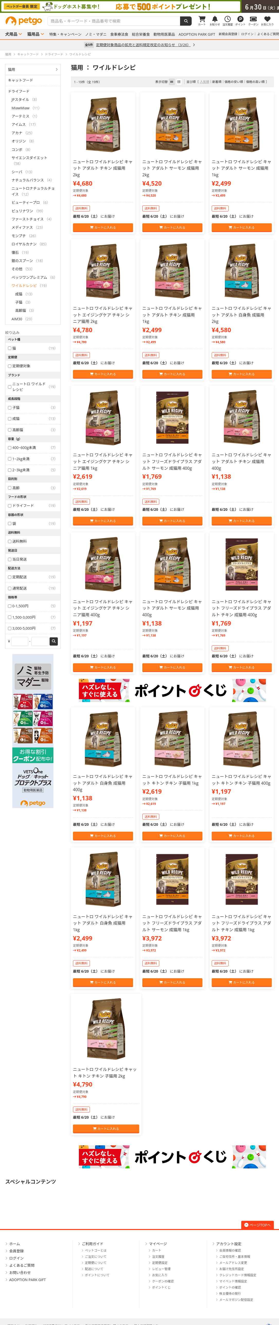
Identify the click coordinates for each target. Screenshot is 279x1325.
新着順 (216, 82)
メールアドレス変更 (233, 1263)
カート (156, 1250)
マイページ (158, 1243)
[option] (139, 6)
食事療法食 (119, 34)
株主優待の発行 (230, 1293)
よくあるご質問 (268, 34)
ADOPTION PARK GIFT (197, 34)
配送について (94, 1269)
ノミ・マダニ (96, 34)
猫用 (11, 69)
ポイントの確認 (230, 1287)
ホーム (14, 1243)
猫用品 (33, 34)
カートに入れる (103, 227)
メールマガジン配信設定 (236, 1300)
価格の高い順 (255, 82)
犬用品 (11, 34)
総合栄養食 (141, 34)
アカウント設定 (228, 1243)
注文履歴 (158, 1256)
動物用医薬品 (164, 34)
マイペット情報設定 (233, 1281)
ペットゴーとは (96, 1250)
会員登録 (16, 1251)
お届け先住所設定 (231, 1269)
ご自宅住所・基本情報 (234, 1256)
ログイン (247, 34)
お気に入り (160, 1275)
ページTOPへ (257, 1225)
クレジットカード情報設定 (237, 1275)
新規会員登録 (228, 34)
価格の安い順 (234, 82)
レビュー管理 (161, 1269)
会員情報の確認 (230, 1250)
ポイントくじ (161, 1287)
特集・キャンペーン (65, 34)
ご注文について (96, 1256)
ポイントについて (97, 1275)
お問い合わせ (20, 1272)
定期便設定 (160, 1263)
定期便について (96, 1263)
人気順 (204, 82)
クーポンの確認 (163, 1281)
